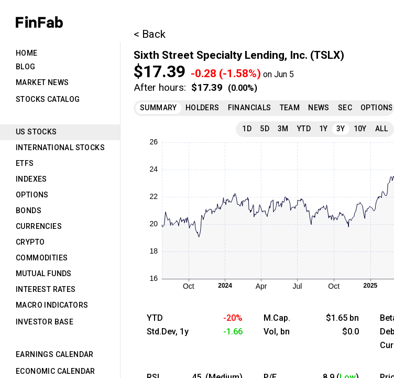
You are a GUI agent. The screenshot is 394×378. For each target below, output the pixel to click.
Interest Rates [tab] (46, 289)
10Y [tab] (360, 128)
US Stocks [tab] (36, 132)
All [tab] (381, 128)
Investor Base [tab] (44, 322)
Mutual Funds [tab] (44, 273)
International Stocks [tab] (60, 147)
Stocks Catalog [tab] (48, 99)
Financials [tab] (249, 107)
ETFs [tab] (25, 163)
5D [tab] (264, 128)
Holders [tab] (202, 107)
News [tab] (319, 107)
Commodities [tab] (42, 258)
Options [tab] (32, 195)
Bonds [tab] (28, 210)
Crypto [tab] (30, 242)
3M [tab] (283, 128)
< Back (150, 34)
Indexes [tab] (31, 179)
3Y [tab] (340, 128)
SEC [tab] (345, 107)
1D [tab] (246, 128)
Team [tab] (290, 107)
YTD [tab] (304, 128)
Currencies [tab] (39, 226)
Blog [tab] (26, 66)
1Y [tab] (323, 128)
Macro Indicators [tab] (52, 305)
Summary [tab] (158, 107)
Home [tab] (27, 53)
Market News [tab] (42, 82)
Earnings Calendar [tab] (55, 354)
